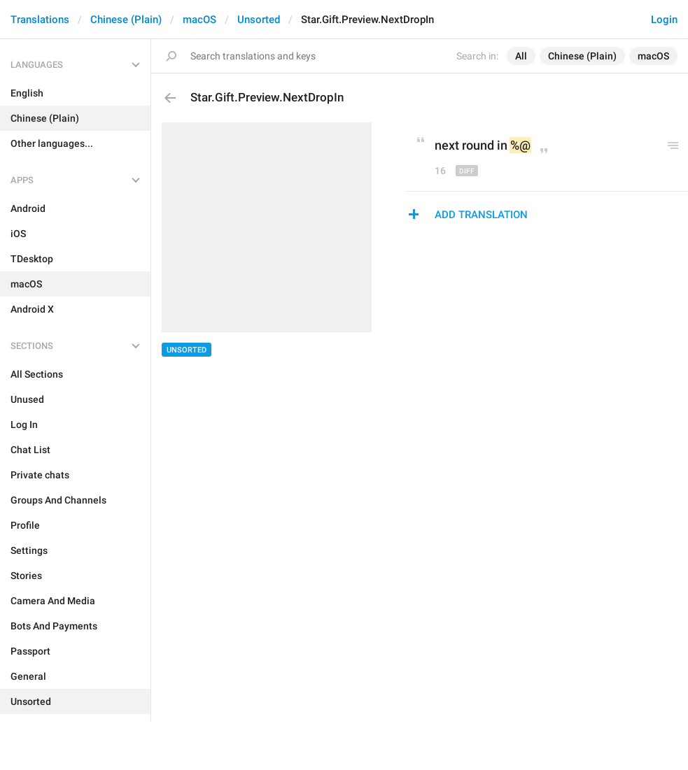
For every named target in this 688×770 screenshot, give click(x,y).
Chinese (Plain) (126, 19)
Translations (39, 19)
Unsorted (258, 19)
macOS (199, 19)
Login (664, 19)
